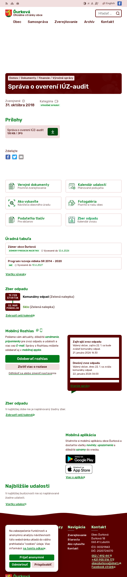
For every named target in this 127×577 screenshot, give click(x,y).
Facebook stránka (103, 521)
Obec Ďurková (36, 543)
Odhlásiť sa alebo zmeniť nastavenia (32, 327)
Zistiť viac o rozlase (32, 321)
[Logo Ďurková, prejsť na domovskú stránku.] (23, 13)
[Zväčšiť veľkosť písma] (96, 3)
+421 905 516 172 (103, 514)
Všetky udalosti (16, 458)
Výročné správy (50, 60)
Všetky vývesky (16, 228)
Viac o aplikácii (75, 431)
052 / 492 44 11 (102, 510)
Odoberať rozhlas (32, 313)
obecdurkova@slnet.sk (106, 517)
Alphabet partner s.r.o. (54, 540)
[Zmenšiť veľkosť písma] (88, 3)
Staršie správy (80, 340)
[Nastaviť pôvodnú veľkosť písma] (92, 3)
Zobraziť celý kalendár (20, 270)
